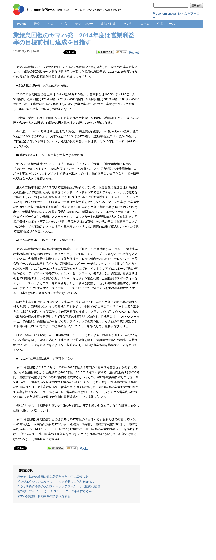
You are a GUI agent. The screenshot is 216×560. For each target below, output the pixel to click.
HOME (21, 23)
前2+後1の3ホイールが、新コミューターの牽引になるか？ (56, 491)
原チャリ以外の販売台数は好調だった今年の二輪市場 (52, 476)
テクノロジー (84, 23)
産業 (51, 23)
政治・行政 (108, 23)
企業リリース (166, 23)
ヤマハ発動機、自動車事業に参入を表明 (43, 496)
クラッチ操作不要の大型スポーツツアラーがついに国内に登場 (58, 486)
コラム (144, 23)
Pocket (134, 52)
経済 (37, 23)
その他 (128, 23)
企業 (64, 23)
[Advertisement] (76, 533)
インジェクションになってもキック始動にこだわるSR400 (55, 481)
